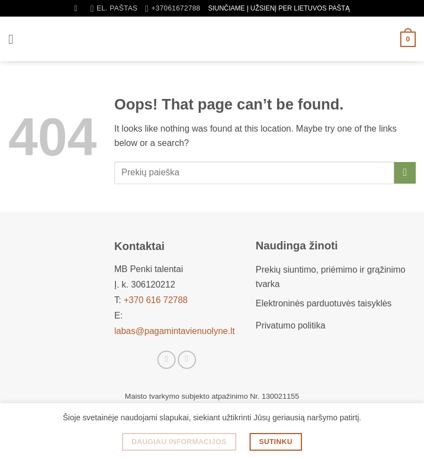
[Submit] (405, 173)
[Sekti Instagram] (187, 360)
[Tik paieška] (79, 8)
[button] (15, 39)
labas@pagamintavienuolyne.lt (174, 331)
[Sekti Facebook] (166, 360)
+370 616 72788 (156, 300)
